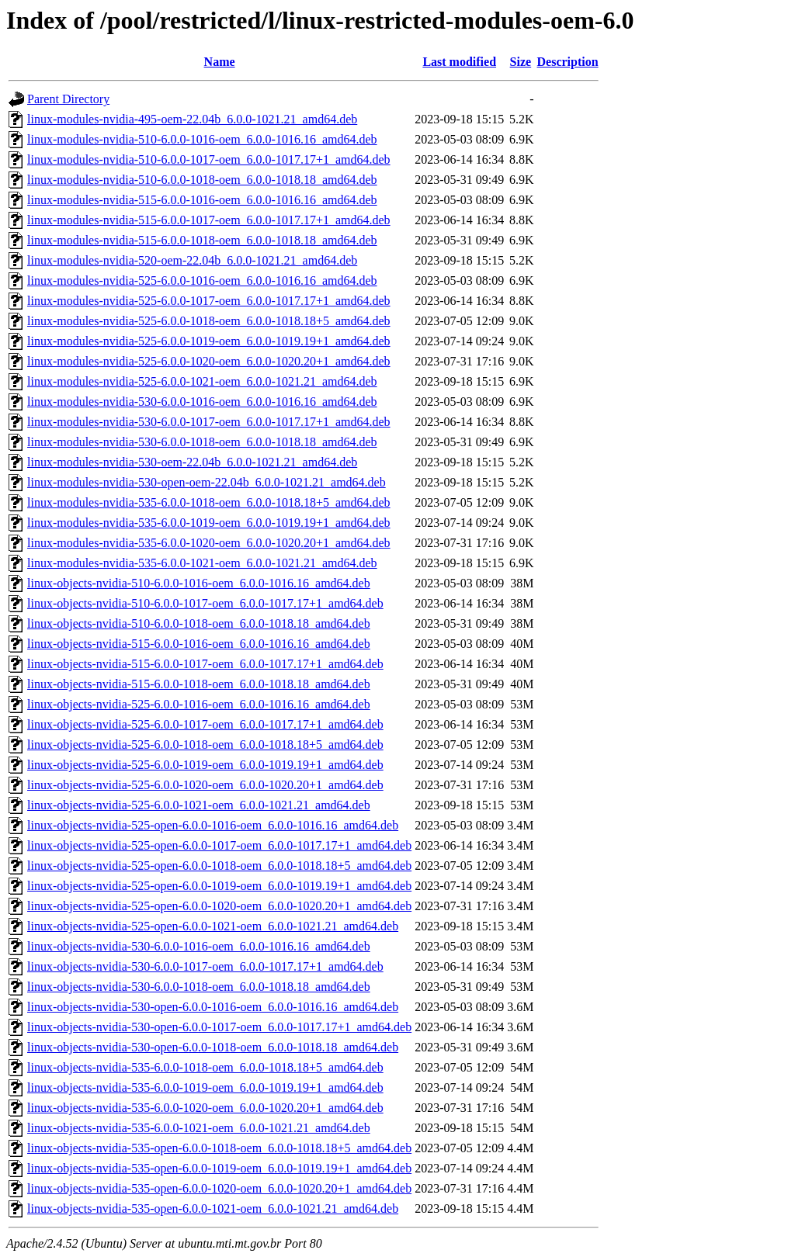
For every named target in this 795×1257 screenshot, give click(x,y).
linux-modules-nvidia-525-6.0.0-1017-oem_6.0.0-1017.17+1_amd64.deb (209, 300)
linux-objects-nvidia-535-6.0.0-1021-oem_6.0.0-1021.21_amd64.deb (198, 1127)
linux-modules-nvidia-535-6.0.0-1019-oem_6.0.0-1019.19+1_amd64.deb (209, 522)
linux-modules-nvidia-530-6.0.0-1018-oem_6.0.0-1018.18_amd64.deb (202, 441)
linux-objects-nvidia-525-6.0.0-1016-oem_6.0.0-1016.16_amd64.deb (198, 704)
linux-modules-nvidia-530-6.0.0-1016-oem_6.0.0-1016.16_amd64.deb (202, 401)
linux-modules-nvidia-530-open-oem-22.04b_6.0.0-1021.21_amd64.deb (206, 482)
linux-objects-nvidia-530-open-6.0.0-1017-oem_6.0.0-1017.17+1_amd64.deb (219, 1027)
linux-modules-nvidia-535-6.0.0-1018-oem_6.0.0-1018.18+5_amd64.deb (209, 502)
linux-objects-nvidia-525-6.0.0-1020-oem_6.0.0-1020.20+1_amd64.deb (205, 784)
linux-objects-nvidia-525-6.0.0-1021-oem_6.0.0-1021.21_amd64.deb (198, 805)
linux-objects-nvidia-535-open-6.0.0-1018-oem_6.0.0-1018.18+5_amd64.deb (219, 1148)
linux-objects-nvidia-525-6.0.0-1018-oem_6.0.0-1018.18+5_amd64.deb (205, 744)
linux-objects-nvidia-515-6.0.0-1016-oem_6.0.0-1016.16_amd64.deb (198, 643)
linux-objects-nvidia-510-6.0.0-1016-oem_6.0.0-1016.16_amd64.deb (198, 583)
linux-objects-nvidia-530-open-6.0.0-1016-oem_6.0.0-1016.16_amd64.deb (212, 1006)
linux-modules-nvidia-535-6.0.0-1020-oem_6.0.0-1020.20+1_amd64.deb (209, 542)
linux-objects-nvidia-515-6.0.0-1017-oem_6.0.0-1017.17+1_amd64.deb (205, 663)
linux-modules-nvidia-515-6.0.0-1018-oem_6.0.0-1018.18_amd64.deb (202, 240)
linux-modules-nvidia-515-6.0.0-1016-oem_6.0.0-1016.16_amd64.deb (202, 199)
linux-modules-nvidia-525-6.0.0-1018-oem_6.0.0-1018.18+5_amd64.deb (209, 320)
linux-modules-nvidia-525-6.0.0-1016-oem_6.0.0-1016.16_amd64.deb (202, 280)
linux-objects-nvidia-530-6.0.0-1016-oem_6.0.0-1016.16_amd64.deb (198, 946)
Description (568, 61)
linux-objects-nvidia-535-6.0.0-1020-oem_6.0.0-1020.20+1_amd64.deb (205, 1107)
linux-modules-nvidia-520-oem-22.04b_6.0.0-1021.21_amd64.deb (192, 260)
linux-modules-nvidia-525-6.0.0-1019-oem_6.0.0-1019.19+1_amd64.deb (209, 341)
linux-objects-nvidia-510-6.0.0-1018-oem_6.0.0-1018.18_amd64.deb (198, 623)
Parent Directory (68, 99)
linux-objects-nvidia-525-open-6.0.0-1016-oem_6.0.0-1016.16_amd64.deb (212, 825)
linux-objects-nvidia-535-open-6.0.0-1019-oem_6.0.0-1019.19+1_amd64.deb (219, 1168)
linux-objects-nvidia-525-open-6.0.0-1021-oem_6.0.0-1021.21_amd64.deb (212, 926)
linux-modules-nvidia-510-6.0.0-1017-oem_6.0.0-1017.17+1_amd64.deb (209, 159)
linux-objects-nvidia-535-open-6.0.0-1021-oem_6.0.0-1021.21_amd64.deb (212, 1208)
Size (521, 61)
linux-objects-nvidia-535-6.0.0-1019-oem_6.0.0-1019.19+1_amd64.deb (205, 1087)
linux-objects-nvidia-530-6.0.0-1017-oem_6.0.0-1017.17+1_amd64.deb (205, 966)
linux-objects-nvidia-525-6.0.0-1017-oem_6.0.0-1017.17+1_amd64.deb (205, 724)
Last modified (459, 61)
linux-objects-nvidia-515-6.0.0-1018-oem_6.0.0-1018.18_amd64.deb (198, 684)
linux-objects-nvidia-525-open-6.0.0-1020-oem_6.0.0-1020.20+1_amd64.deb (219, 905)
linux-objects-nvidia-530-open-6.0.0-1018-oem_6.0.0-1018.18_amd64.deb (212, 1047)
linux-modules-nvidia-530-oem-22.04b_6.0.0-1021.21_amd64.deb (192, 462)
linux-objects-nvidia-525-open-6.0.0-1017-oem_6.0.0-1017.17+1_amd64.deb (219, 845)
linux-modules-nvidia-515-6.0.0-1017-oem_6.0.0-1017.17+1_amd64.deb (209, 220)
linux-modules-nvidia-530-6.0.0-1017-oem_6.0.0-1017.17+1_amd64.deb (209, 421)
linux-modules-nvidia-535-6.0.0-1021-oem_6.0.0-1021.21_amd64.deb (202, 563)
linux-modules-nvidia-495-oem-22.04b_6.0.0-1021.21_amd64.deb (192, 119)
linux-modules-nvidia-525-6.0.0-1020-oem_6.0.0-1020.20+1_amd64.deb (209, 361)
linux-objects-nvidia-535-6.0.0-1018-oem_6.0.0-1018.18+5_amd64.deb (205, 1067)
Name (219, 61)
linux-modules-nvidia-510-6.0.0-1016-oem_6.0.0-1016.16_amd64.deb (202, 139)
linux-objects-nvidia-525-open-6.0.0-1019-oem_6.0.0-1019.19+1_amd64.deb (219, 885)
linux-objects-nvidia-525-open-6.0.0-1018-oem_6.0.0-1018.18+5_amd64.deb (219, 865)
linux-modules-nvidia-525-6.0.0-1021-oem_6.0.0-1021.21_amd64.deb (202, 381)
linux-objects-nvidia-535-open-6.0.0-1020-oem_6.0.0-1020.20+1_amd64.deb (219, 1188)
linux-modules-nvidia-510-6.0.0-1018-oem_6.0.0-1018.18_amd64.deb (202, 179)
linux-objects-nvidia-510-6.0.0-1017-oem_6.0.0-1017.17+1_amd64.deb (205, 603)
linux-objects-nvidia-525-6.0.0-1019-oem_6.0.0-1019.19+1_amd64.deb (205, 764)
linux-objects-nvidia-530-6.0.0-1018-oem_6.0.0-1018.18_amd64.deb (198, 986)
